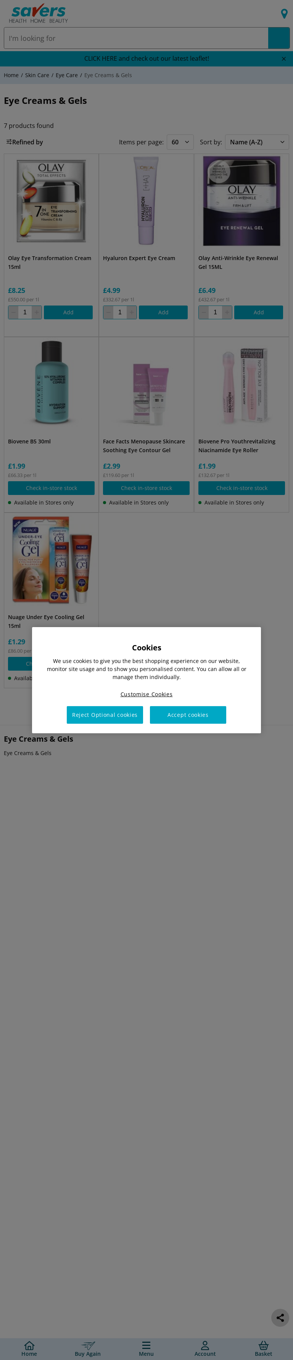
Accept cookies (188, 714)
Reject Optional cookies (105, 714)
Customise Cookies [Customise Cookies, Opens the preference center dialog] (147, 693)
